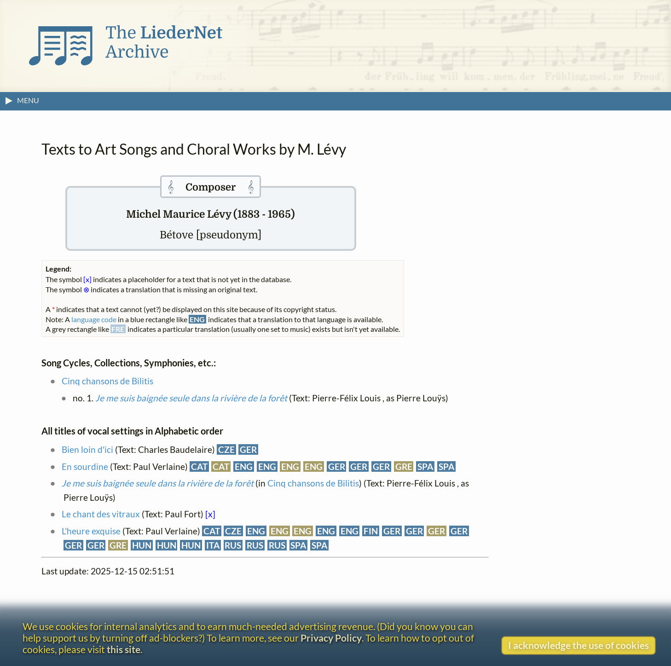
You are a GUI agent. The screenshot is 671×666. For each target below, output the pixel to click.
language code (93, 319)
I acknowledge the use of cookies (578, 645)
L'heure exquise (91, 531)
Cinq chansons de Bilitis (107, 381)
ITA (213, 545)
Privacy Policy (331, 637)
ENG (244, 466)
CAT (199, 466)
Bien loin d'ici (87, 449)
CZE (226, 449)
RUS (233, 545)
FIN (371, 531)
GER (248, 449)
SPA (425, 466)
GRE (403, 466)
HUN (141, 545)
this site (123, 649)
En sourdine (85, 466)
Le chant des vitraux (101, 514)
